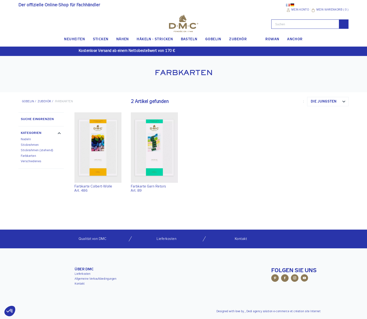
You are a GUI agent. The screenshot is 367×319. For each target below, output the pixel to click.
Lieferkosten (82, 274)
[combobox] (328, 101)
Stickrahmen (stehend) (37, 150)
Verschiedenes (31, 161)
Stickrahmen (30, 145)
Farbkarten (28, 156)
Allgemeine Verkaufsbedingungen (95, 279)
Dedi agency (254, 311)
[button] (41, 133)
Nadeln (26, 139)
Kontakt (80, 283)
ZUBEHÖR (44, 101)
